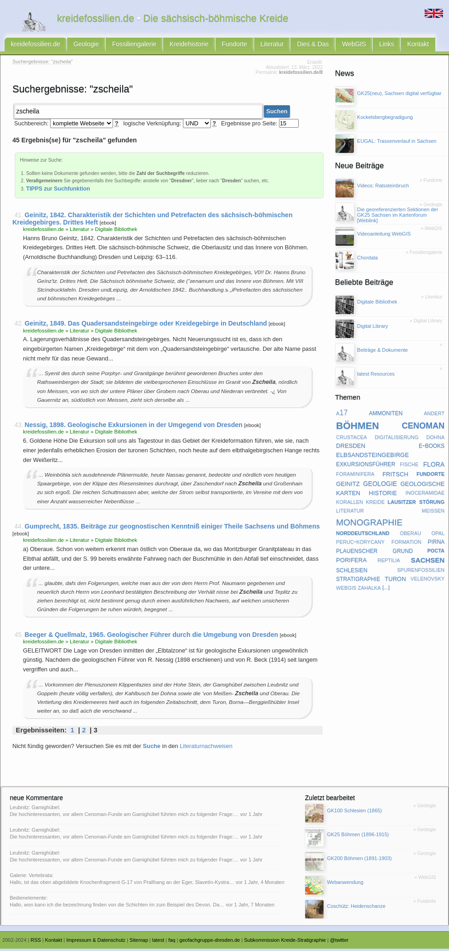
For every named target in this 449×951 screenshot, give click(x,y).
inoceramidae (424, 495)
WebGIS (327, 46)
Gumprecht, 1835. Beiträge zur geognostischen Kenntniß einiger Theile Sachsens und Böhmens (172, 528)
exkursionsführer (365, 467)
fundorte (430, 476)
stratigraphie (358, 581)
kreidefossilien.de (33, 46)
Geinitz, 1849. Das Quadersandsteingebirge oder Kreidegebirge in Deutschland (146, 326)
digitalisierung (396, 439)
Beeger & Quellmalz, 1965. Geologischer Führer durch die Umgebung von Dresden (151, 637)
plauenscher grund (374, 553)
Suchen (276, 113)
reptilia (388, 562)
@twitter (339, 942)
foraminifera (355, 476)
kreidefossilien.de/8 (301, 76)
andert (434, 415)
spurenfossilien (420, 572)
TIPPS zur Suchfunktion (58, 191)
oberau (410, 535)
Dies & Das (289, 46)
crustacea (351, 439)
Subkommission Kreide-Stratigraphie (285, 942)
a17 (341, 415)
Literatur (251, 46)
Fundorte (216, 46)
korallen (349, 505)
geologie (380, 486)
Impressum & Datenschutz (95, 942)
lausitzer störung (415, 505)
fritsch (395, 476)
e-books (431, 448)
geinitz (347, 486)
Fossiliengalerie (124, 46)
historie (383, 495)
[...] (386, 590)
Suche (151, 748)
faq (171, 942)
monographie (369, 524)
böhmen (357, 427)
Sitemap (139, 942)
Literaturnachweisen (206, 748)
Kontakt (387, 46)
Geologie (79, 46)
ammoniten (386, 415)
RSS (36, 942)
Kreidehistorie (175, 46)
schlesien (351, 572)
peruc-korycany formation (378, 544)
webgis (346, 590)
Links (357, 46)
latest (158, 942)
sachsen (427, 562)
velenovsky (427, 581)
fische (409, 467)
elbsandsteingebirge (372, 457)
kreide (375, 505)
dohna (435, 439)
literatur (350, 513)
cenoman (423, 427)
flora (434, 467)
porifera (351, 563)
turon (395, 581)
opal (438, 535)
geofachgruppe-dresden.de (209, 942)
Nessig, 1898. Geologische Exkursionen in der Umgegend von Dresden (134, 427)
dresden (350, 448)
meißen (433, 513)
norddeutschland (362, 535)
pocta (436, 553)
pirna (436, 544)
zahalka (369, 590)
